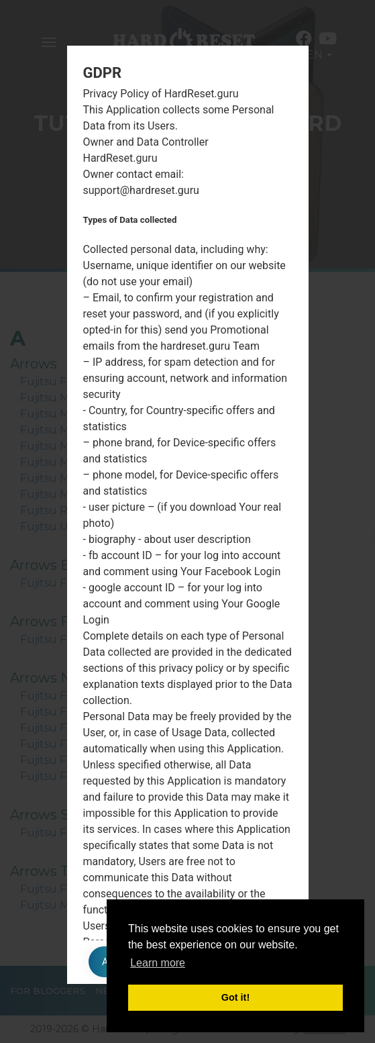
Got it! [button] (235, 997)
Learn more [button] (157, 962)
